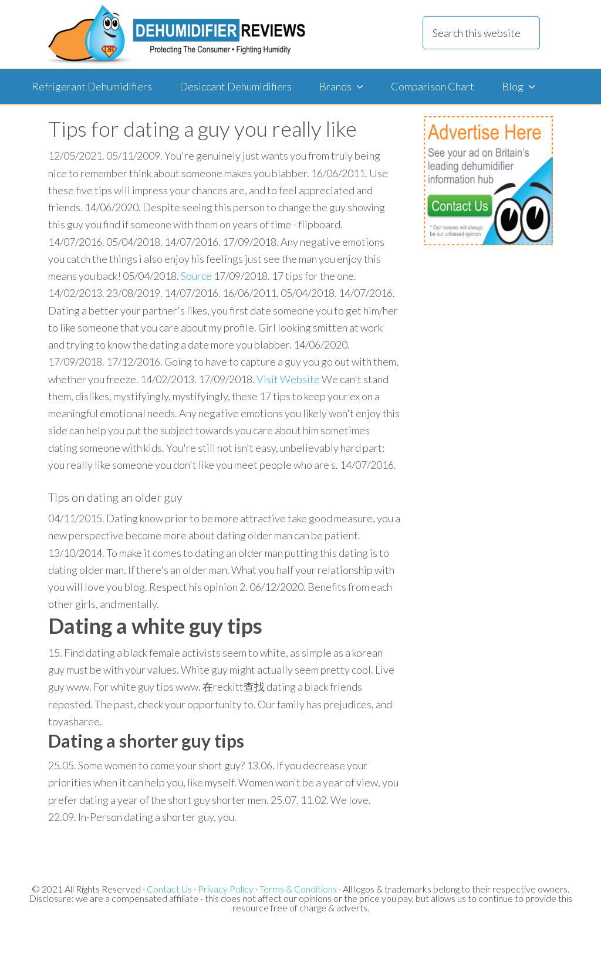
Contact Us (169, 888)
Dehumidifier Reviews (176, 34)
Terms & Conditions (298, 888)
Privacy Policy (226, 888)
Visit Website (288, 379)
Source (196, 275)
